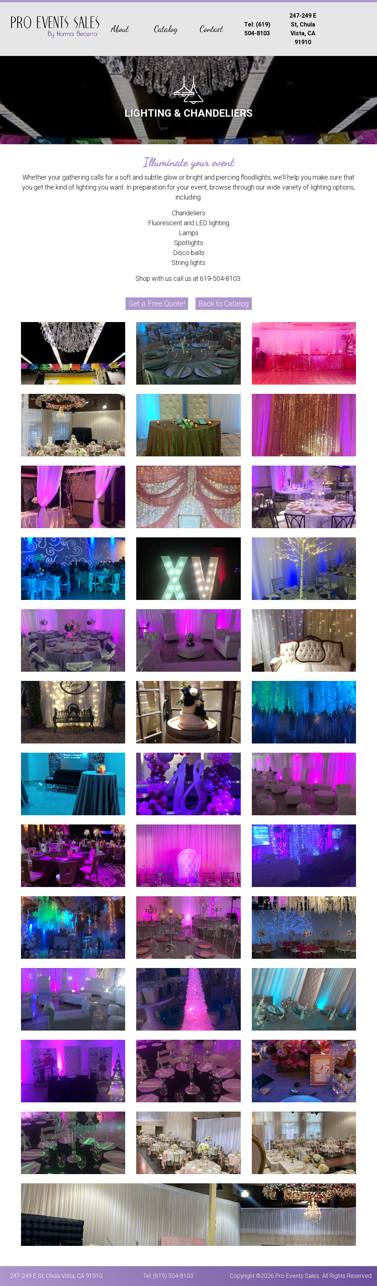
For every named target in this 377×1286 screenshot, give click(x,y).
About (120, 29)
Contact (211, 29)
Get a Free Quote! (156, 303)
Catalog (165, 29)
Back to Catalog (223, 303)
